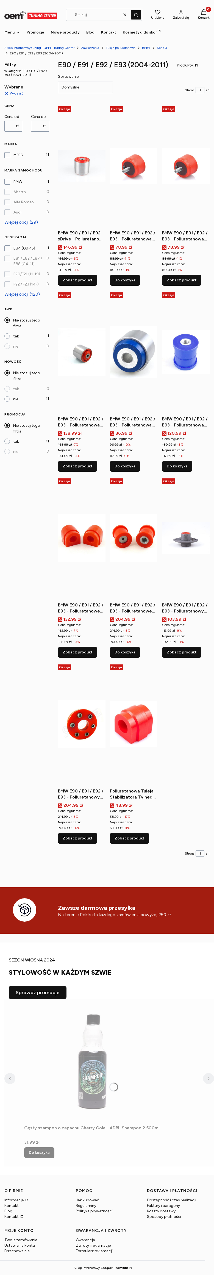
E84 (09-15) (24, 248)
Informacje (14, 1200)
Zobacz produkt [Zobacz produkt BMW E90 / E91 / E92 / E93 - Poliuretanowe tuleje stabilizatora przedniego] (78, 652)
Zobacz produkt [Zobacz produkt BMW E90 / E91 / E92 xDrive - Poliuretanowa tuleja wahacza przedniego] (78, 280)
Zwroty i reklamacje (93, 1245)
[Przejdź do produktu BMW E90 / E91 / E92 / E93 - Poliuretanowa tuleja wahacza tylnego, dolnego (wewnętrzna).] (186, 352)
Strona (189, 90)
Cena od (11, 116)
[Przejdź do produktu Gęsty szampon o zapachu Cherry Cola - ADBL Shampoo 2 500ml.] (93, 1061)
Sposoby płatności (164, 1216)
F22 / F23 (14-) (26, 284)
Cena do (38, 116)
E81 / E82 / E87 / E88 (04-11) (27, 261)
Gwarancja (85, 1240)
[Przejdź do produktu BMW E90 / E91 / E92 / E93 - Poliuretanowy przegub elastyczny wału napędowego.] (81, 724)
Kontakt (11, 1205)
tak (16, 336)
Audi (17, 212)
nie (15, 346)
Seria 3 (162, 48)
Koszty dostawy (161, 1211)
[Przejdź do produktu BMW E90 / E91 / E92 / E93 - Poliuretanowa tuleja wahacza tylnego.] (133, 352)
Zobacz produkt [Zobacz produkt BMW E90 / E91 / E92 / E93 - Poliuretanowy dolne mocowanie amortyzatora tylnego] (182, 652)
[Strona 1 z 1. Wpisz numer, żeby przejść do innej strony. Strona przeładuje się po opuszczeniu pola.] (200, 90)
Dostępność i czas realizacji (171, 1200)
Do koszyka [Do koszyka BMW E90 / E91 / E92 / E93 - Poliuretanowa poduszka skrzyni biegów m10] (125, 280)
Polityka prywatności (94, 1211)
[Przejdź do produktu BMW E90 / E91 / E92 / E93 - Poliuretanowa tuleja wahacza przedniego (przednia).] (81, 352)
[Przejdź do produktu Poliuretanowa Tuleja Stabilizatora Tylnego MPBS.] (133, 724)
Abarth (19, 192)
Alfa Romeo (23, 202)
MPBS (18, 155)
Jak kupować (87, 1200)
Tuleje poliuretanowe (120, 48)
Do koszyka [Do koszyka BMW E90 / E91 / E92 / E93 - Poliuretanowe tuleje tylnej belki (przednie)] (125, 652)
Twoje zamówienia (20, 1240)
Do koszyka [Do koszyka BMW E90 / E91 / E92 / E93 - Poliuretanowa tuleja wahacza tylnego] (125, 466)
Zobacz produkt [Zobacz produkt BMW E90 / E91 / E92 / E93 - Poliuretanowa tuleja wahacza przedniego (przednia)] (78, 466)
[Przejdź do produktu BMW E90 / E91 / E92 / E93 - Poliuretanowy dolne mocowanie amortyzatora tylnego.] (186, 538)
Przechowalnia (17, 1251)
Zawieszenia (90, 48)
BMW (146, 48)
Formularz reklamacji (94, 1251)
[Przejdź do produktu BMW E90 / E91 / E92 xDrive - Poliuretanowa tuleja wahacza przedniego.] (81, 166)
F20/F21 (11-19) (26, 274)
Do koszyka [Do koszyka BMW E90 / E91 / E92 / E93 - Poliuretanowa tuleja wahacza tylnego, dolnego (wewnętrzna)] (177, 466)
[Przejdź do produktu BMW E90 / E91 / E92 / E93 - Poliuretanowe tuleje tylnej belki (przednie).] (133, 538)
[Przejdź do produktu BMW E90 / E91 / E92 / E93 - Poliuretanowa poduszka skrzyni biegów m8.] (186, 166)
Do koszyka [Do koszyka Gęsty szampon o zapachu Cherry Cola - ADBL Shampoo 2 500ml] (39, 1152)
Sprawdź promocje (38, 992)
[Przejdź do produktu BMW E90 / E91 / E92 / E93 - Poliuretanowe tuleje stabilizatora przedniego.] (81, 538)
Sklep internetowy (101, 1268)
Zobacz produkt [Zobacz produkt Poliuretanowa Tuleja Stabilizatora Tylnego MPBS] (129, 838)
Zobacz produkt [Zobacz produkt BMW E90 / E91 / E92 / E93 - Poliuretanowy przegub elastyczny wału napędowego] (78, 838)
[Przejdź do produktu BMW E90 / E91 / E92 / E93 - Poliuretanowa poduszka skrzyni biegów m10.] (133, 166)
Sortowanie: (68, 76)
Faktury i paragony (163, 1205)
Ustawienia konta (19, 1245)
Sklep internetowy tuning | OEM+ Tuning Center (39, 48)
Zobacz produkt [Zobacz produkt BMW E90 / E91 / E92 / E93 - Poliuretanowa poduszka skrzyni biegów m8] (182, 280)
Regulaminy (86, 1205)
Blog (8, 1211)
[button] (136, 15)
